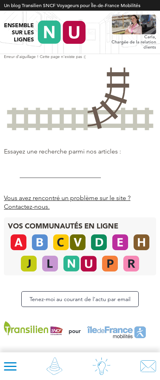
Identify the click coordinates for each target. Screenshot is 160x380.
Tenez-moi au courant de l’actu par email (80, 299)
